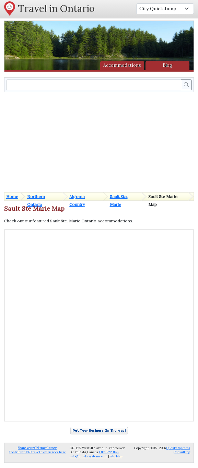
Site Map (116, 456)
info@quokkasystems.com (88, 456)
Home (12, 196)
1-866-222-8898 (109, 452)
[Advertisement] (100, 141)
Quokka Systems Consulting (178, 450)
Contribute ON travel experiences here (37, 450)
